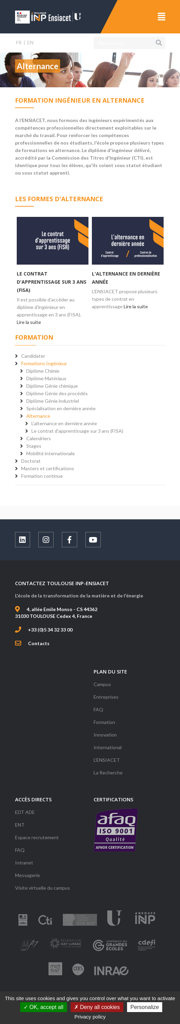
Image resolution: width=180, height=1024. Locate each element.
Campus (102, 684)
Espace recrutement (37, 837)
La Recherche (108, 772)
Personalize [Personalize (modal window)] (144, 1007)
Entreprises (106, 697)
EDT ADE (25, 812)
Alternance (38, 416)
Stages (33, 446)
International (108, 747)
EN (30, 42)
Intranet (24, 862)
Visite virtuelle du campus (42, 888)
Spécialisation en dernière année (61, 408)
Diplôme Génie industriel (52, 401)
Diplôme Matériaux (46, 378)
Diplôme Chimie (42, 371)
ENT (20, 825)
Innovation (105, 735)
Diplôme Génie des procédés (57, 393)
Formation (104, 722)
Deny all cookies (97, 1007)
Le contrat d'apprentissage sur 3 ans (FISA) (51, 281)
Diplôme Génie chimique (52, 386)
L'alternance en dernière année (64, 423)
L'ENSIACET (107, 760)
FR (19, 42)
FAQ (98, 709)
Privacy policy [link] (90, 1017)
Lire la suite (29, 322)
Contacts (39, 643)
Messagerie (27, 875)
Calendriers (38, 438)
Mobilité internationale (50, 453)
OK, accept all (44, 1007)
